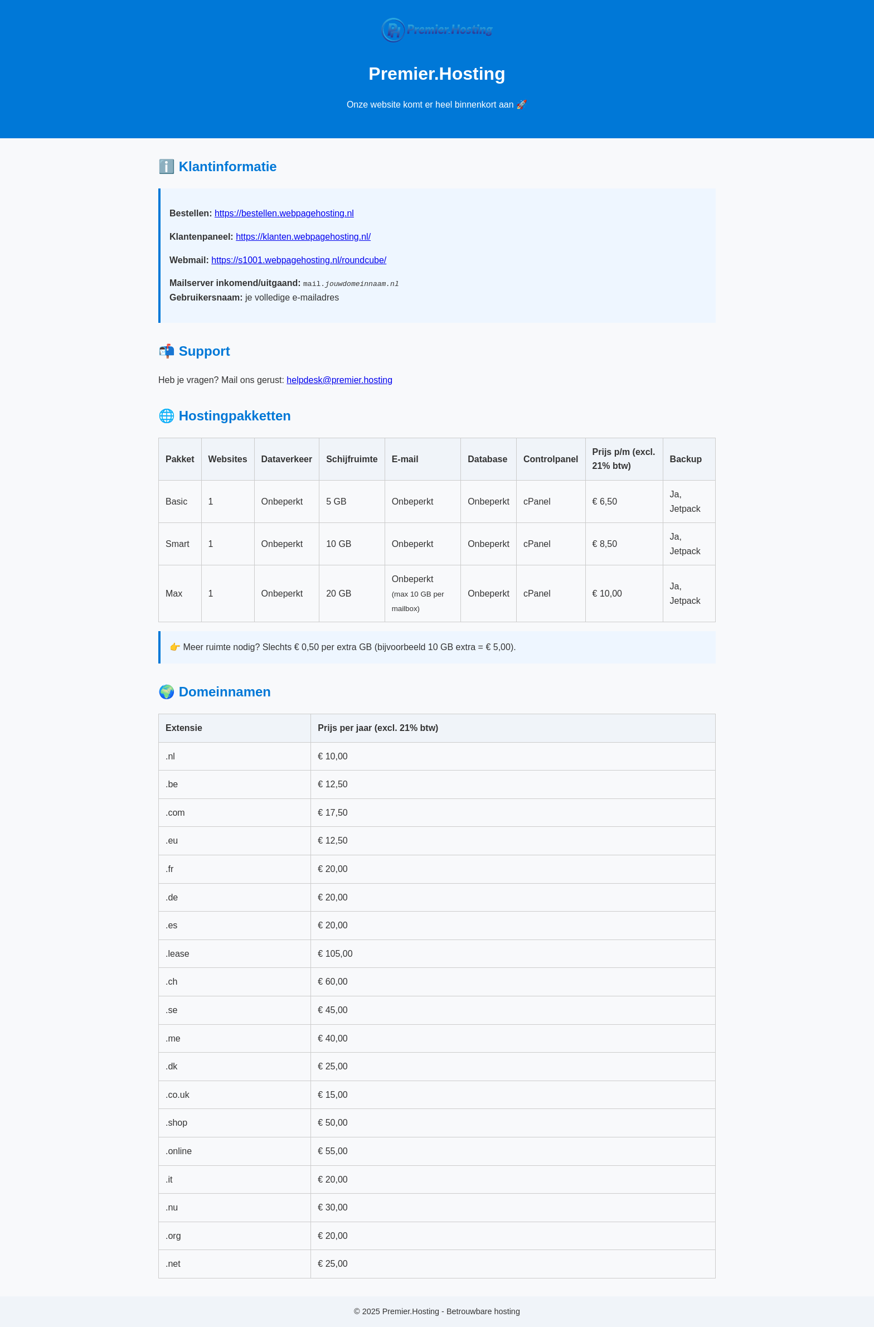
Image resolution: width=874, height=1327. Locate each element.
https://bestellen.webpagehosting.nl (284, 213)
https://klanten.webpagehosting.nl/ (303, 236)
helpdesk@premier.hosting (339, 380)
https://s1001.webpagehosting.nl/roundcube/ (298, 260)
